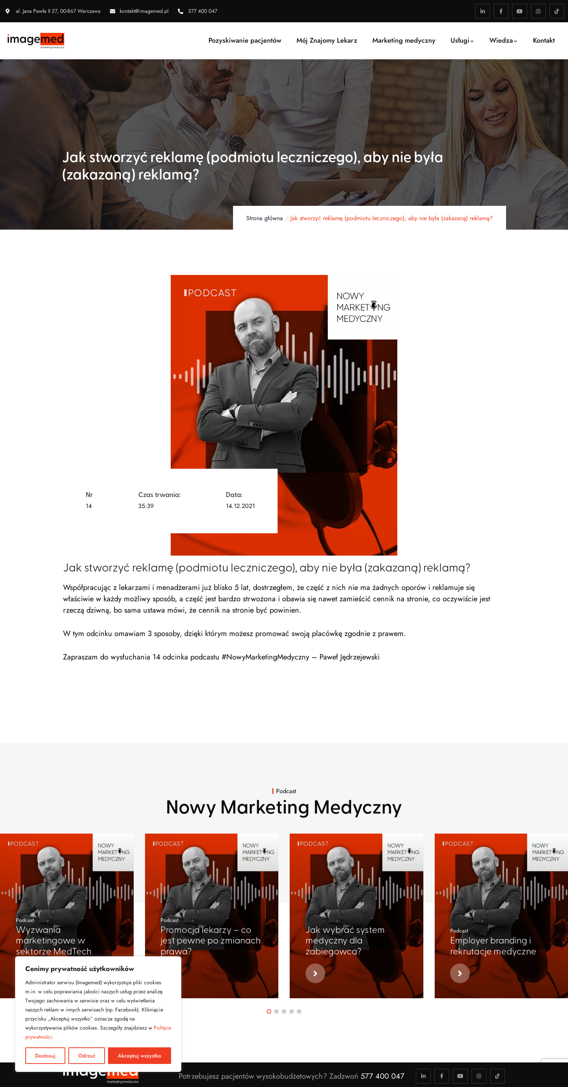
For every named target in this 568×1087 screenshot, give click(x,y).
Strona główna (264, 218)
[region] (98, 1014)
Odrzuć (87, 1055)
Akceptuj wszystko (139, 1055)
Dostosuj (45, 1055)
